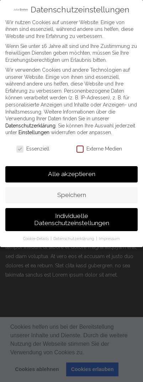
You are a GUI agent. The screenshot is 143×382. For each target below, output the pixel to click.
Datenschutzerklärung (30, 123)
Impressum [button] (109, 236)
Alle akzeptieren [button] (71, 171)
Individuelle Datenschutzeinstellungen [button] (71, 217)
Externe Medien (99, 146)
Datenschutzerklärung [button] (74, 236)
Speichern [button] (71, 192)
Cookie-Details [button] (36, 236)
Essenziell (32, 146)
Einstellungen (33, 130)
